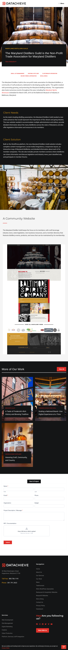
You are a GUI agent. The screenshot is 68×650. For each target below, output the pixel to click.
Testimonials (40, 585)
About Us (39, 572)
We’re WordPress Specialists (45, 589)
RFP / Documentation (10, 523)
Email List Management (17, 73)
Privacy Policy (40, 605)
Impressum (39, 609)
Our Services (40, 575)
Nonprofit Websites (42, 595)
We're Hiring (40, 599)
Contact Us (39, 602)
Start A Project (34, 481)
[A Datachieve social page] (37, 624)
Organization (7, 503)
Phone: (9, 583)
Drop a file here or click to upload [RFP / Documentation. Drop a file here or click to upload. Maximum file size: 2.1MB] (27, 531)
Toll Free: (10, 579)
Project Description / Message (13, 510)
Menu (61, 3)
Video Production (7, 633)
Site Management (7, 623)
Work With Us (42, 630)
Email (6, 495)
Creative (4, 630)
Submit (8, 542)
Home (38, 569)
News (38, 582)
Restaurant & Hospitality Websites (46, 592)
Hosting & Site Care (33, 73)
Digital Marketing (7, 626)
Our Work (39, 579)
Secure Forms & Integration (28, 76)
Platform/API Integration (49, 73)
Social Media (43, 76)
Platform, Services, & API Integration (13, 636)
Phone (36, 495)
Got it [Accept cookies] (64, 647)
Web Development (7, 620)
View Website (10, 62)
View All (61, 369)
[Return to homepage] (14, 3)
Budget (37, 503)
